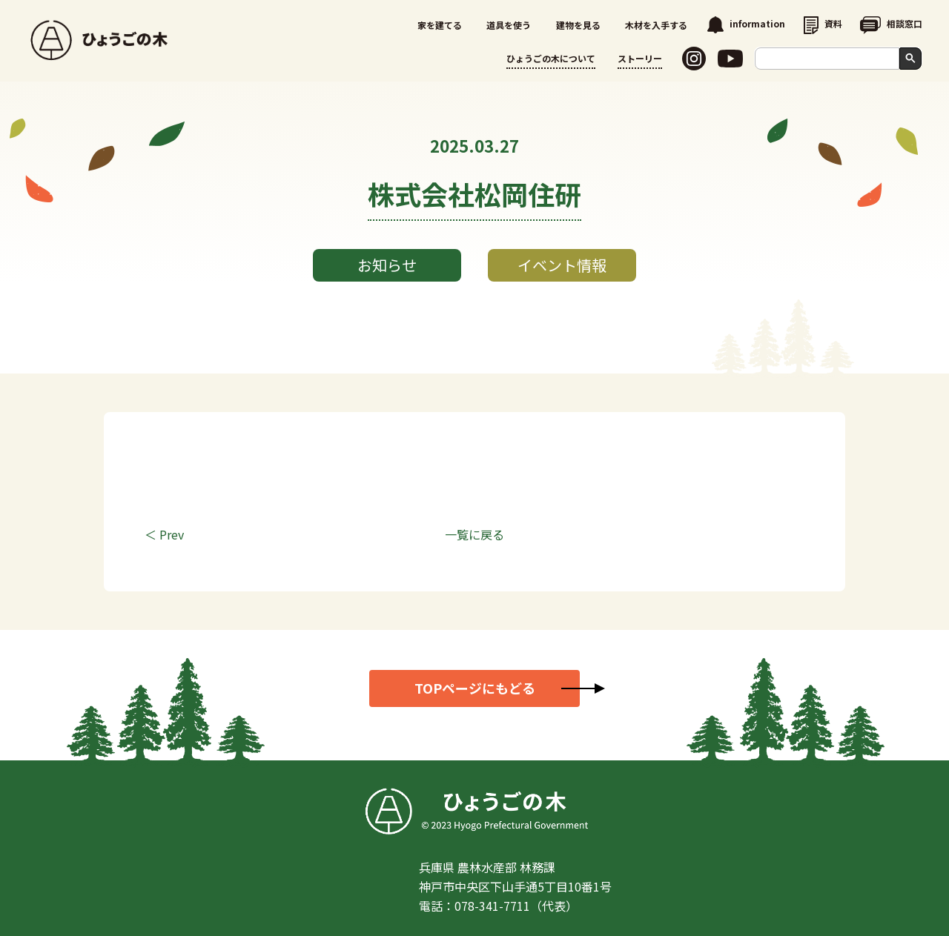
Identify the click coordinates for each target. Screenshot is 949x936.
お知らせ (387, 265)
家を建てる (439, 25)
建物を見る (578, 25)
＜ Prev (164, 534)
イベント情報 (562, 265)
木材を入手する (656, 25)
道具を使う (508, 25)
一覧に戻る (474, 534)
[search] (831, 58)
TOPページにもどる (474, 687)
